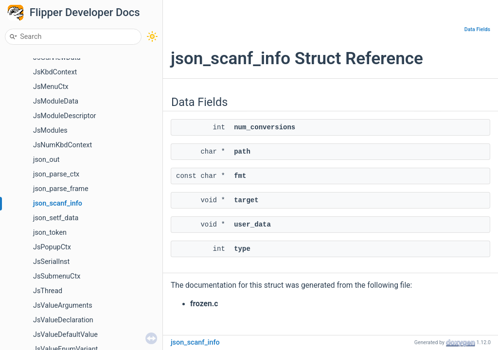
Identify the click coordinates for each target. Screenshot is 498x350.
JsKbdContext (55, 72)
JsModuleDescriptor (64, 116)
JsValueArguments (62, 305)
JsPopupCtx (52, 247)
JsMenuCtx (51, 87)
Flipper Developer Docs (85, 12)
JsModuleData (55, 101)
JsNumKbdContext (62, 145)
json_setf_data (55, 218)
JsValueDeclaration (63, 320)
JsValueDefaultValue (65, 335)
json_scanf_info (57, 203)
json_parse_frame (61, 189)
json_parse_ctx (56, 174)
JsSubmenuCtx (56, 276)
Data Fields (477, 29)
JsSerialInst (51, 262)
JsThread (47, 291)
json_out (46, 160)
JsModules (50, 130)
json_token (50, 232)
